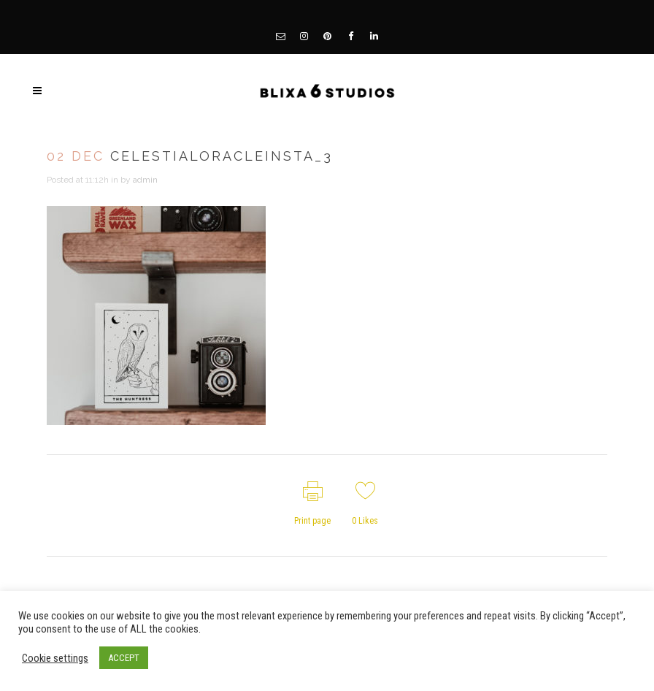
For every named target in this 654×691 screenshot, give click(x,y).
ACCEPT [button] (123, 657)
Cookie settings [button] (55, 658)
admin (145, 180)
